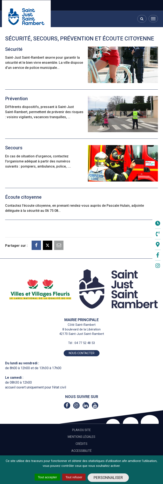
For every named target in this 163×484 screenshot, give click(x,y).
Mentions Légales (81, 436)
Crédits (81, 443)
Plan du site (81, 430)
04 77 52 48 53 (84, 343)
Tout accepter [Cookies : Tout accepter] (47, 477)
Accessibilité (81, 450)
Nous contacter (81, 353)
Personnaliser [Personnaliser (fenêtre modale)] (108, 477)
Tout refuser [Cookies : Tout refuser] (73, 477)
